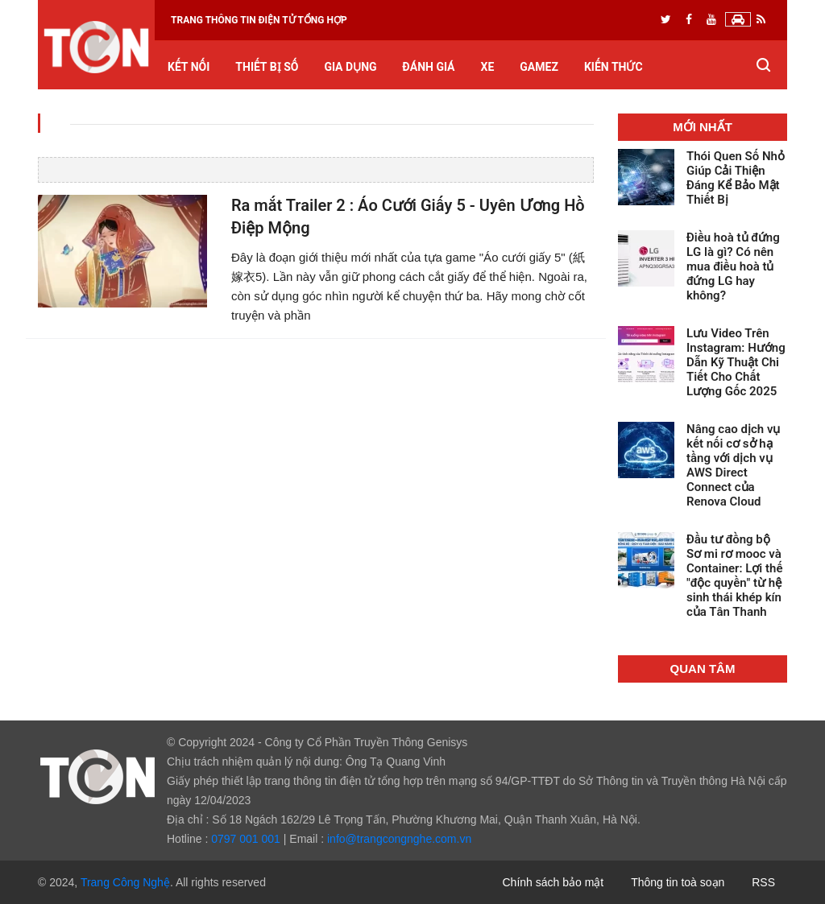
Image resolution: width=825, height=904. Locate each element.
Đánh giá (429, 67)
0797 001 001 (245, 838)
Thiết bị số (266, 67)
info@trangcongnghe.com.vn (399, 838)
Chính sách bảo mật (553, 882)
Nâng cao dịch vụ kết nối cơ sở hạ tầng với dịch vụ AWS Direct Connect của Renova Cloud (733, 465)
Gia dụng (350, 67)
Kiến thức (613, 67)
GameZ (539, 67)
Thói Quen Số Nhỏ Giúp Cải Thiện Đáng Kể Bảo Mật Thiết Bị (735, 177)
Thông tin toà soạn (677, 882)
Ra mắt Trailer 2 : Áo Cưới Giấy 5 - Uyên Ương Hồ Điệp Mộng (408, 217)
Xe (488, 67)
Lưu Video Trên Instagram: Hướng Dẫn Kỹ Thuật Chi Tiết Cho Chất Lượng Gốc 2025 (736, 362)
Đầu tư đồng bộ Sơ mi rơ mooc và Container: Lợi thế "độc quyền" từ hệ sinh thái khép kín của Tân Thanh (734, 575)
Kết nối (188, 67)
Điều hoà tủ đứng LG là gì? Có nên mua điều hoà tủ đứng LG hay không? (733, 266)
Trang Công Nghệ (125, 882)
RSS (763, 882)
